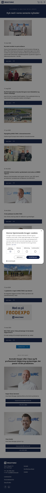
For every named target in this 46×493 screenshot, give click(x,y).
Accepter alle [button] (33, 257)
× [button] (41, 230)
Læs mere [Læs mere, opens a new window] (13, 244)
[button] (10, 261)
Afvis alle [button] (19, 257)
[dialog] (23, 246)
